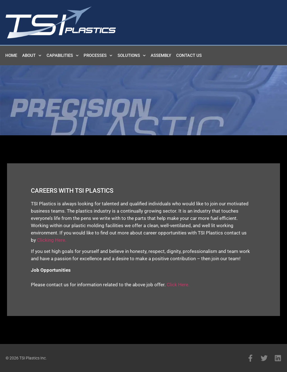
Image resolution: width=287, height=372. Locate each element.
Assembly (161, 55)
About (32, 55)
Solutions (132, 55)
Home (11, 55)
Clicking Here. (51, 240)
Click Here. (178, 284)
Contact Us (189, 55)
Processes (98, 55)
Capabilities (63, 55)
